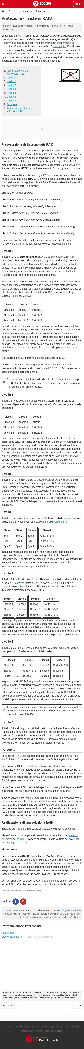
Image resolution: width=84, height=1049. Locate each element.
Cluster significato (12, 936)
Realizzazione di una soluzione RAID (18, 110)
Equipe (9, 1026)
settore (20, 582)
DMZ (75, 1005)
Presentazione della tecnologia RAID (18, 72)
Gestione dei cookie (54, 1031)
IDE (24, 842)
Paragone (12, 104)
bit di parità (61, 521)
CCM (54, 992)
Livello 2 (11, 85)
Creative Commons (32, 995)
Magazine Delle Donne (31, 1031)
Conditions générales (24, 1026)
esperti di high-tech (63, 910)
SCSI (16, 842)
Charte (74, 1026)
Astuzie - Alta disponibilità (38, 936)
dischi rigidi (59, 46)
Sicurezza (27, 11)
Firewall (10, 1005)
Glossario (13, 11)
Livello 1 (11, 81)
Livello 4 (11, 92)
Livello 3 (11, 89)
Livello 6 (11, 100)
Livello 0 (11, 77)
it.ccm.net (61, 992)
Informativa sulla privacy (48, 1026)
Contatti (64, 1026)
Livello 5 (11, 96)
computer (22, 839)
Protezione (41, 11)
